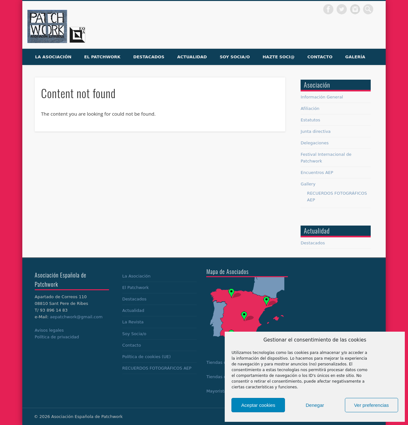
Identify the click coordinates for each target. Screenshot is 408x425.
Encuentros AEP (317, 172)
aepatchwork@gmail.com (76, 316)
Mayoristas (217, 391)
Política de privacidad (57, 337)
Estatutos (310, 120)
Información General (322, 97)
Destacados (148, 56)
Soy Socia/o (235, 56)
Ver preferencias (371, 405)
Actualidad (192, 56)
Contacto (319, 56)
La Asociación (53, 56)
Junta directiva (316, 131)
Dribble (355, 9)
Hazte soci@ (279, 56)
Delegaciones (315, 142)
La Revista (133, 322)
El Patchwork (102, 56)
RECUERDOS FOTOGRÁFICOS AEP (157, 368)
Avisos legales (49, 330)
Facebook (328, 9)
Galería (355, 56)
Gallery (308, 184)
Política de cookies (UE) (146, 356)
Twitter (342, 9)
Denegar (315, 405)
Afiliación (310, 108)
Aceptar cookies (258, 405)
